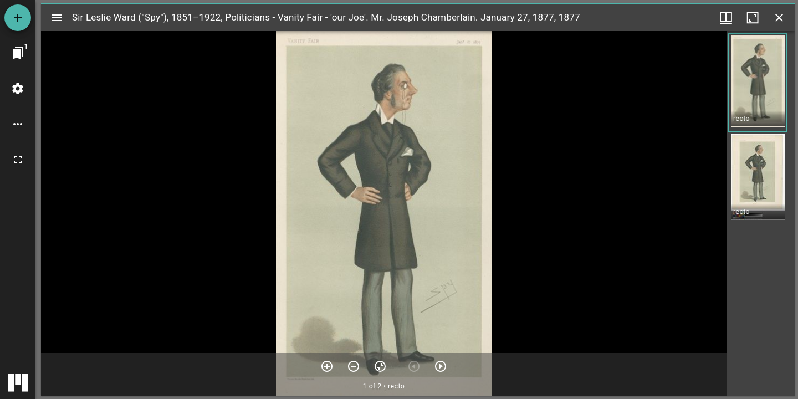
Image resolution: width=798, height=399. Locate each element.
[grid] (761, 213)
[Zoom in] (327, 366)
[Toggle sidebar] (56, 17)
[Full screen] (17, 159)
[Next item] (440, 366)
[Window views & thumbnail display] (726, 17)
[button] (758, 82)
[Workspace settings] (17, 88)
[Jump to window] (17, 53)
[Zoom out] (353, 366)
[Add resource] (17, 17)
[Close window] (779, 17)
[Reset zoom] (380, 366)
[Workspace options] (17, 124)
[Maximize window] (752, 17)
